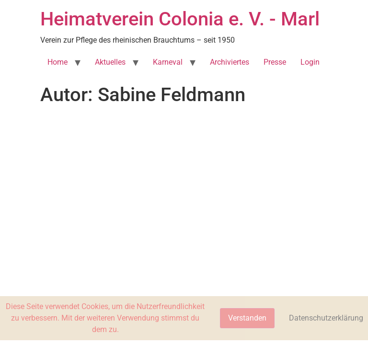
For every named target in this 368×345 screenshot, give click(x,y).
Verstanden (247, 317)
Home (57, 62)
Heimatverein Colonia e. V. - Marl (180, 19)
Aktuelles (110, 62)
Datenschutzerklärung (326, 317)
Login (310, 62)
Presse (275, 62)
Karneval (168, 62)
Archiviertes (229, 62)
